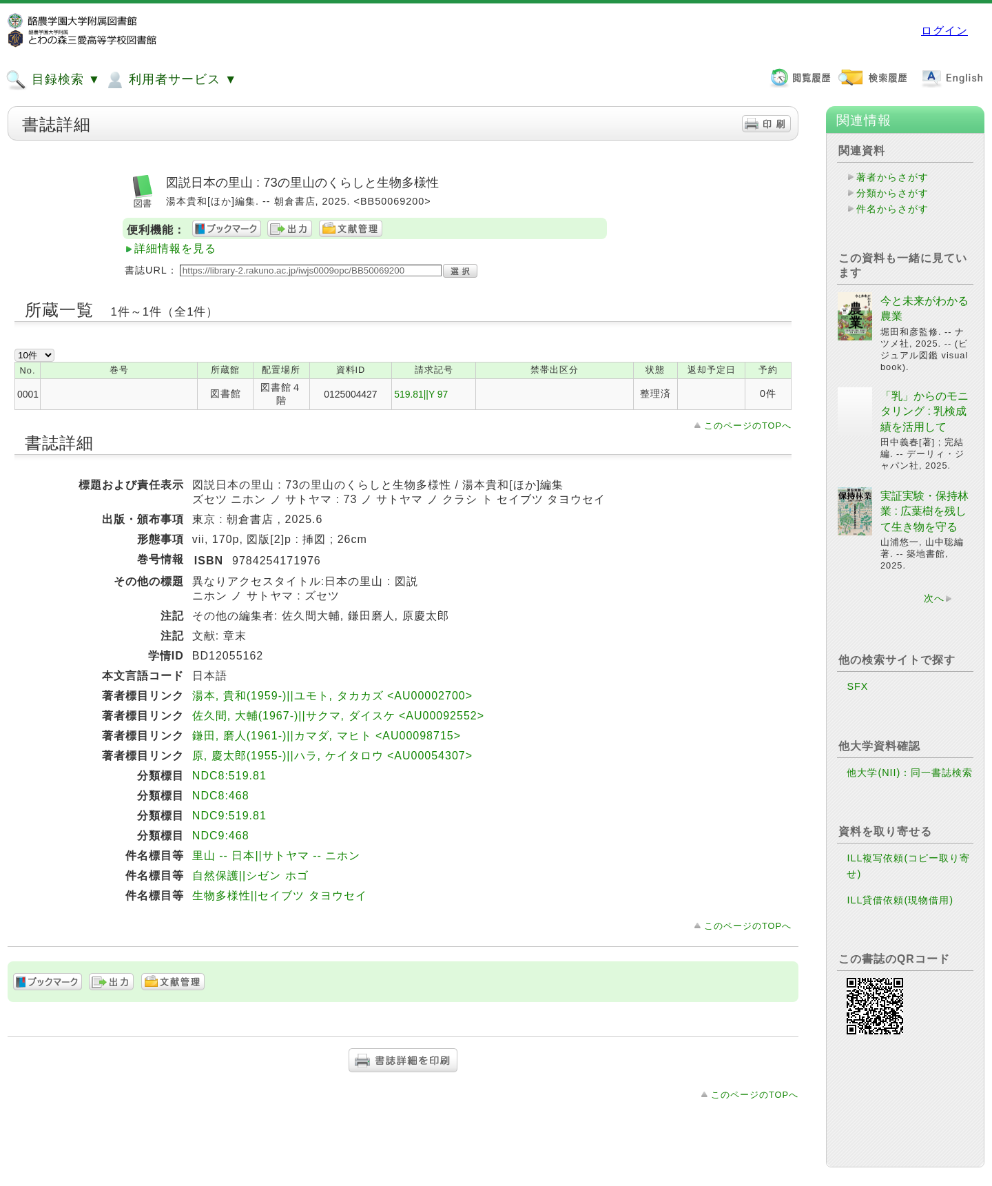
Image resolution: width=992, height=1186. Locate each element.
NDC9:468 (220, 835)
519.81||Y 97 (421, 394)
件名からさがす (892, 208)
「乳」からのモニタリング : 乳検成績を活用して (924, 411)
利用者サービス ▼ (170, 80)
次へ (934, 598)
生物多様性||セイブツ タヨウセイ (279, 895)
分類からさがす (892, 192)
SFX (857, 686)
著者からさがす (892, 177)
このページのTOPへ (748, 425)
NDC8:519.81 (229, 775)
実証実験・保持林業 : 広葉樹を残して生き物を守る (924, 511)
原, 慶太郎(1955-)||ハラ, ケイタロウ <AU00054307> (332, 755)
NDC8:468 (220, 795)
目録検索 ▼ (53, 80)
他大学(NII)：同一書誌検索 (910, 772)
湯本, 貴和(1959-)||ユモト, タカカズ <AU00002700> (332, 696)
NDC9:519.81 (229, 815)
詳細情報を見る (175, 248)
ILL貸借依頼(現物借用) (900, 900)
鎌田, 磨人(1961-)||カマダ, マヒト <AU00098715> (326, 736)
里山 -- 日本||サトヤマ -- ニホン (276, 855)
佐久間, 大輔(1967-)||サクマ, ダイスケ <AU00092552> (338, 716)
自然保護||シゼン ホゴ (250, 875)
